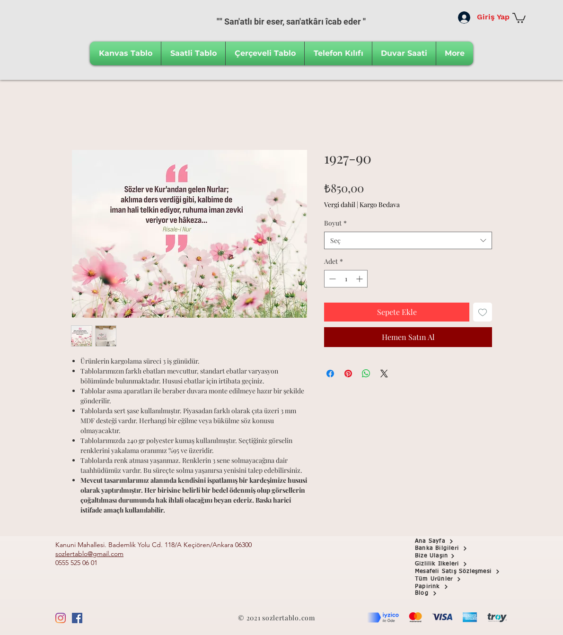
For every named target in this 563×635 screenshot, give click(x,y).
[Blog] (448, 594)
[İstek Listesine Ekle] (482, 312)
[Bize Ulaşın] (448, 556)
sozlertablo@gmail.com (89, 553)
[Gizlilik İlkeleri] (448, 564)
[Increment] (360, 278)
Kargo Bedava (380, 204)
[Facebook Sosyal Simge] (77, 618)
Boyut (335, 222)
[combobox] (408, 241)
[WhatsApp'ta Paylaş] (366, 373)
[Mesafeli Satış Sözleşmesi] (464, 571)
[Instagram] (60, 618)
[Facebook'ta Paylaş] (330, 373)
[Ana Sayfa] (448, 541)
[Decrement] (331, 278)
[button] (519, 17)
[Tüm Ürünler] (448, 579)
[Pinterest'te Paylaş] (348, 373)
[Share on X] (384, 373)
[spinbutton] (345, 278)
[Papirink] (448, 587)
